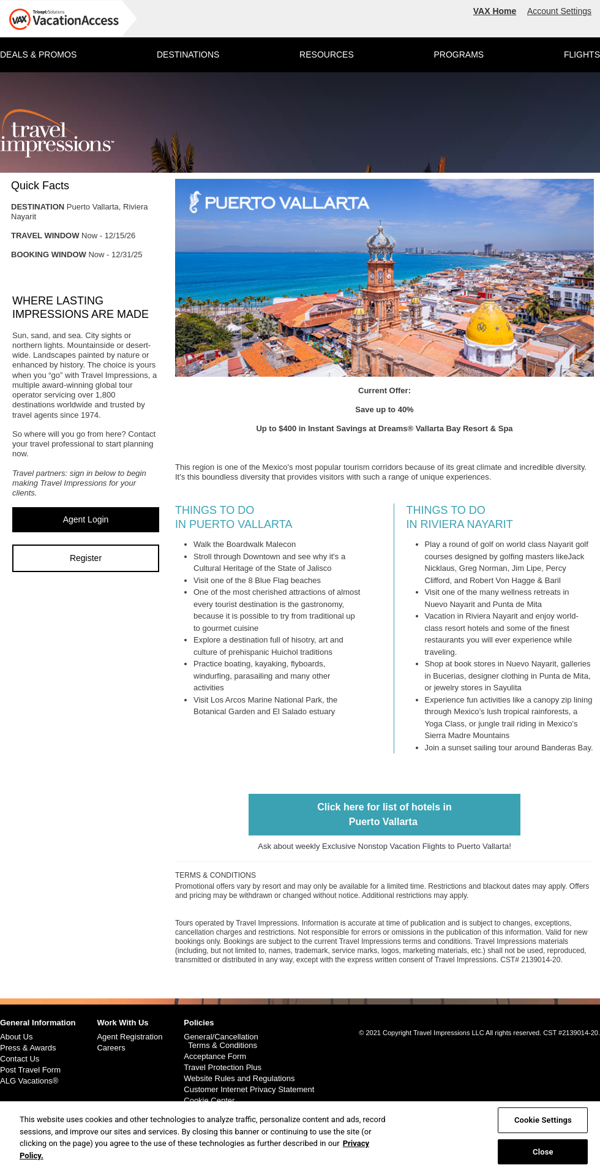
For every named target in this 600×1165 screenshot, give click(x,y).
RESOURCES (326, 54)
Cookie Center (209, 1100)
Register (86, 558)
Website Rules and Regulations (239, 1078)
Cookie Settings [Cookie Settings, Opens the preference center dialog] (543, 1124)
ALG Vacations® (29, 1081)
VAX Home (495, 11)
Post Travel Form (30, 1070)
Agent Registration (129, 1037)
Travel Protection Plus (222, 1067)
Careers (111, 1048)
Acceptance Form (215, 1056)
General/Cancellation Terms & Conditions (221, 1041)
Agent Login (86, 519)
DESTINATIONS (188, 54)
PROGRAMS (458, 54)
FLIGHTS (582, 54)
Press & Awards (28, 1048)
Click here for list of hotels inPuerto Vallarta (384, 814)
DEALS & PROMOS (38, 54)
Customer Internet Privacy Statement (249, 1089)
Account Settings (559, 11)
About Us (16, 1037)
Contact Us (19, 1059)
